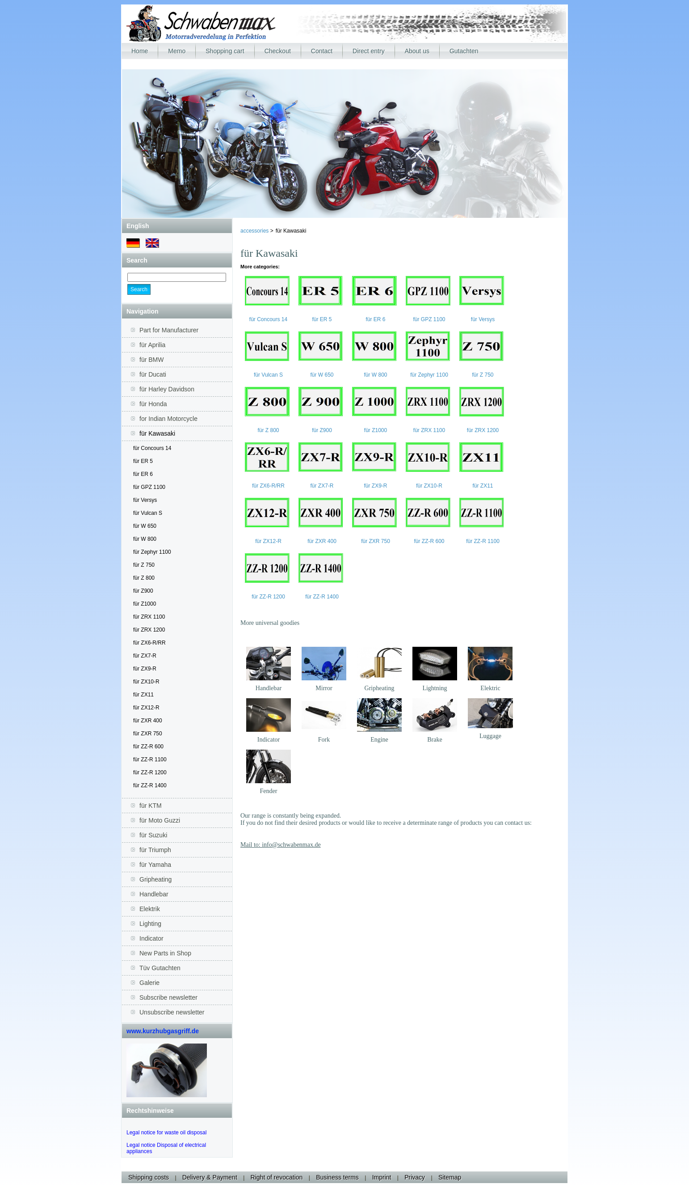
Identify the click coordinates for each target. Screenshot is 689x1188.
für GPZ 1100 (149, 487)
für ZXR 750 (147, 733)
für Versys (145, 500)
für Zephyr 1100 (152, 552)
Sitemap (449, 1177)
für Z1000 (144, 604)
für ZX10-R (146, 682)
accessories (255, 231)
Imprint (381, 1177)
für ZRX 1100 (149, 617)
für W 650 (144, 526)
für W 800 (144, 539)
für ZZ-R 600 (148, 746)
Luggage (490, 736)
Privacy (414, 1177)
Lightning (434, 688)
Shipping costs (148, 1177)
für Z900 (143, 591)
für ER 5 (143, 461)
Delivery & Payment (209, 1177)
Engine (379, 739)
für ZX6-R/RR (149, 643)
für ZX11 (143, 695)
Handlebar (268, 688)
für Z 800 (144, 578)
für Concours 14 (152, 448)
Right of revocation (277, 1177)
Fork (324, 739)
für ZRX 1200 (149, 630)
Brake (434, 739)
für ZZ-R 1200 (150, 772)
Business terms (337, 1177)
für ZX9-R (144, 669)
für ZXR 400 (147, 720)
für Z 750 (144, 565)
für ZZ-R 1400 (150, 785)
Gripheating (380, 688)
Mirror (323, 688)
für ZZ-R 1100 (150, 759)
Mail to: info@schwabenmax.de (280, 844)
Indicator (268, 739)
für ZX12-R (146, 707)
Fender (268, 791)
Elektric (490, 688)
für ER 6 (143, 474)
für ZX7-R (144, 656)
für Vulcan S (147, 513)
